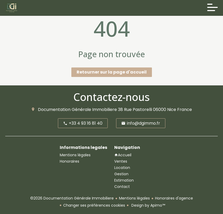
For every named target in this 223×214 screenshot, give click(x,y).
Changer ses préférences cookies (94, 205)
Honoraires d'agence (174, 198)
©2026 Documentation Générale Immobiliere (72, 198)
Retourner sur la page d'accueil (112, 72)
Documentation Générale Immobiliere (77, 109)
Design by (147, 205)
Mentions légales (134, 198)
